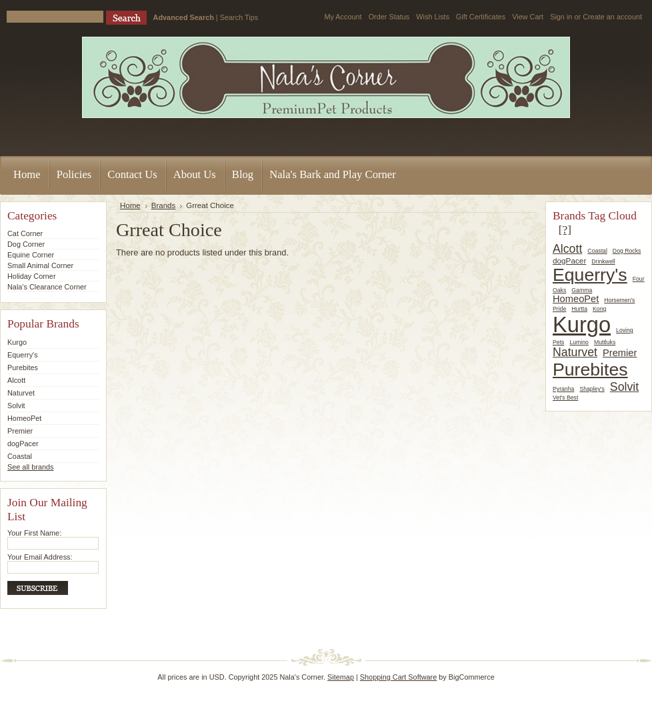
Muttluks (604, 342)
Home (130, 205)
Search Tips (239, 17)
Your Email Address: (40, 557)
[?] (565, 229)
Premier (20, 431)
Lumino (579, 342)
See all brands (30, 467)
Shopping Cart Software (398, 677)
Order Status (389, 17)
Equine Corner (30, 255)
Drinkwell (603, 261)
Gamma (581, 290)
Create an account (612, 17)
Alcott (16, 380)
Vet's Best (565, 397)
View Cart (527, 17)
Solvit (16, 406)
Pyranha (563, 389)
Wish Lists (432, 17)
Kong (599, 308)
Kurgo (17, 342)
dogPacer (23, 444)
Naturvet (21, 393)
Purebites (22, 368)
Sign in (561, 17)
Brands (163, 205)
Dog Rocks (627, 250)
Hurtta (579, 308)
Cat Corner (25, 233)
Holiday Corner (31, 276)
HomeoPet (24, 418)
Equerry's (22, 355)
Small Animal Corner (40, 265)
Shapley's (591, 389)
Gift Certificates (480, 17)
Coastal (19, 456)
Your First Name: (34, 533)
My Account (342, 17)
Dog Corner (26, 244)
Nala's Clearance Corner (47, 287)
